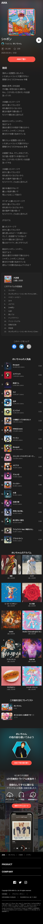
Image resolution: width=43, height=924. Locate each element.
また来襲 (32, 604)
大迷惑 (16, 278)
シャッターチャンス (31, 687)
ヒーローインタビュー (11, 604)
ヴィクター (12, 290)
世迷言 (10, 328)
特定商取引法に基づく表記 (28, 897)
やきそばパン (11, 687)
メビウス (11, 304)
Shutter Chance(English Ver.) (31, 632)
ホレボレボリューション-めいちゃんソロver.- (23, 331)
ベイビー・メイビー (14, 297)
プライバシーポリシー (18, 894)
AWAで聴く (21, 59)
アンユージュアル (14, 321)
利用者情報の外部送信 (9, 897)
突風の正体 (12, 325)
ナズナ (32, 576)
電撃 (11, 576)
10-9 (10, 301)
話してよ (11, 314)
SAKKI (11, 632)
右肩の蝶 (32, 659)
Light (10, 311)
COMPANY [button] (7, 871)
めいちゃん (17, 44)
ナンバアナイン (13, 318)
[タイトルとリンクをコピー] (29, 346)
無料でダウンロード (21, 806)
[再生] (39, 40)
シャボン (28, 855)
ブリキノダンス (11, 659)
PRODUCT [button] (7, 864)
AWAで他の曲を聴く (21, 763)
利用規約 (4, 894)
